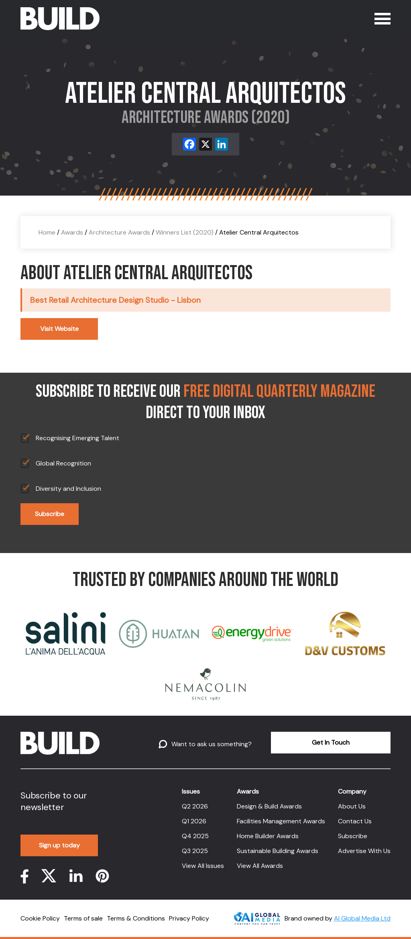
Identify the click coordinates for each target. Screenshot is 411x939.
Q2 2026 (195, 806)
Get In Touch (331, 742)
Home (47, 232)
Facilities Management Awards (281, 821)
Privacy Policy (189, 918)
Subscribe (49, 514)
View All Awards (260, 865)
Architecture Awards (119, 232)
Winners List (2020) (185, 232)
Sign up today (59, 845)
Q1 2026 (194, 821)
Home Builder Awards (268, 836)
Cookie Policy (40, 918)
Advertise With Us (364, 851)
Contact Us (355, 821)
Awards (72, 232)
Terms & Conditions (136, 918)
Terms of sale (83, 918)
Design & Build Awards (269, 806)
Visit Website (59, 329)
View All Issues (203, 865)
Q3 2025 (195, 851)
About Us (352, 806)
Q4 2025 (195, 836)
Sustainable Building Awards (277, 851)
